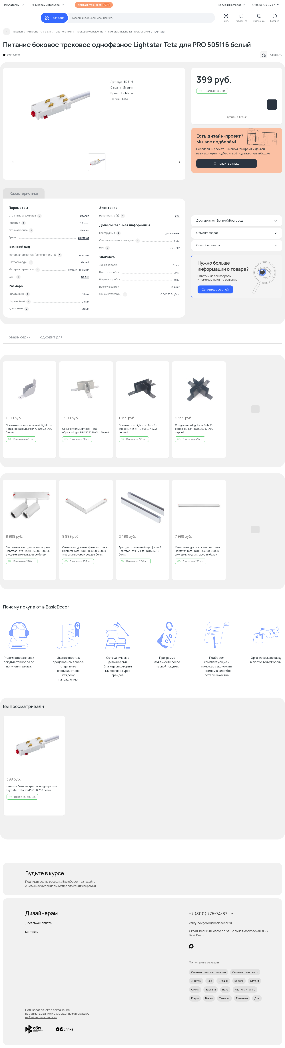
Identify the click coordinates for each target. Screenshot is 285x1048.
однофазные (172, 233)
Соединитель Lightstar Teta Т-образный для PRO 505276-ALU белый (85, 430)
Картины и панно (245, 989)
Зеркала (211, 989)
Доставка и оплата (38, 923)
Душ (257, 998)
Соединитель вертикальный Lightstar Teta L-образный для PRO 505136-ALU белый (29, 428)
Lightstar (127, 93)
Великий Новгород (231, 5)
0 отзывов (13, 54)
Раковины (242, 998)
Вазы (225, 989)
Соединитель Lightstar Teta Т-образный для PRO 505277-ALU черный (138, 428)
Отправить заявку (226, 164)
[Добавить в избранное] (50, 367)
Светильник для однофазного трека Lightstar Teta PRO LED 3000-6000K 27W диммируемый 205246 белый (197, 551)
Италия (84, 230)
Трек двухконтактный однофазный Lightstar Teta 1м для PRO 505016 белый (140, 551)
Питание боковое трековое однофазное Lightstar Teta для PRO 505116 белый (32, 788)
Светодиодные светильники (208, 972)
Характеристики (24, 193)
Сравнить (271, 54)
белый (85, 277)
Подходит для (50, 337)
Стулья (254, 980)
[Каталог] (54, 18)
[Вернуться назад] (6, 31)
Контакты (31, 932)
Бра (210, 980)
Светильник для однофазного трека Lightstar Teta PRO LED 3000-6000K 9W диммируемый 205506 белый (28, 551)
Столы (195, 989)
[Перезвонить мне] (236, 276)
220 (177, 216)
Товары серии (19, 337)
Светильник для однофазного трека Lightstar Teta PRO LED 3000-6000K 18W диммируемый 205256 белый (84, 551)
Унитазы (224, 998)
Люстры (196, 980)
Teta (125, 99)
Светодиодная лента (245, 972)
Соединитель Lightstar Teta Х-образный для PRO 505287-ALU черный (194, 428)
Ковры (195, 998)
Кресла (239, 980)
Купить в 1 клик (237, 117)
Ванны (209, 998)
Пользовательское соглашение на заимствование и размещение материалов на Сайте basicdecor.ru (57, 1013)
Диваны (223, 980)
